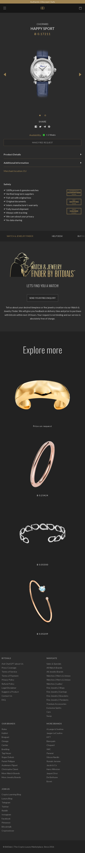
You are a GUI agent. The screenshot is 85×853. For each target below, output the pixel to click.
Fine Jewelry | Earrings (57, 691)
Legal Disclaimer (9, 688)
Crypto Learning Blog (11, 794)
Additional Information (42, 162)
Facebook (6, 818)
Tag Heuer (6, 753)
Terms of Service (9, 671)
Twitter (5, 806)
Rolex (4, 729)
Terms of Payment (10, 676)
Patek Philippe (8, 761)
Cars (49, 712)
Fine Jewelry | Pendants (57, 700)
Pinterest (6, 822)
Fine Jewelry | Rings (56, 688)
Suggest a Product (10, 691)
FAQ (4, 700)
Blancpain (51, 741)
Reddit (5, 810)
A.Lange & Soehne (55, 729)
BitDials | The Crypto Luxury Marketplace (24, 847)
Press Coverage (9, 667)
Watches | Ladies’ (55, 684)
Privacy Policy (8, 679)
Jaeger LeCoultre (54, 733)
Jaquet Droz (52, 773)
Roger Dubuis (8, 757)
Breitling (5, 749)
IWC (49, 749)
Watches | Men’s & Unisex (58, 676)
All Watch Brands (54, 667)
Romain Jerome (53, 761)
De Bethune (52, 777)
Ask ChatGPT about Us (12, 663)
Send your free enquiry (42, 298)
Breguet (5, 737)
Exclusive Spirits (54, 708)
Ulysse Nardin (53, 757)
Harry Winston (53, 769)
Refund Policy (8, 684)
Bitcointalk (6, 826)
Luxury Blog (7, 798)
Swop (49, 716)
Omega (5, 741)
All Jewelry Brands (55, 671)
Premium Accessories (56, 704)
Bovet (49, 781)
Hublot (5, 733)
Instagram (6, 814)
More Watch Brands (11, 773)
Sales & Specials (54, 663)
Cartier (5, 745)
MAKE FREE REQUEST (42, 142)
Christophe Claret (10, 769)
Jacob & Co (52, 765)
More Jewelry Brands (11, 777)
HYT (49, 737)
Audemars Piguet (10, 765)
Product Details (42, 154)
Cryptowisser (8, 830)
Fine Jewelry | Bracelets (57, 696)
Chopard (50, 745)
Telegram (6, 802)
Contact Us (7, 696)
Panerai (50, 753)
